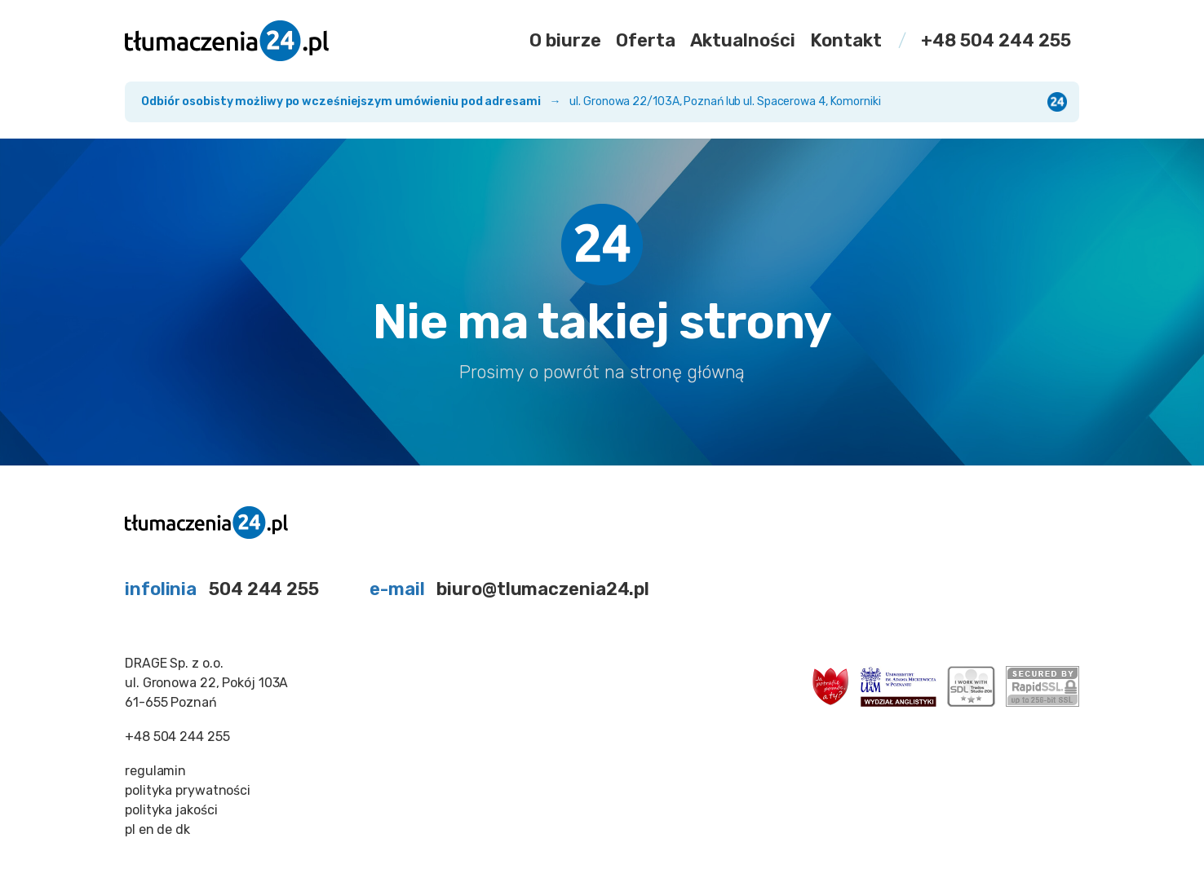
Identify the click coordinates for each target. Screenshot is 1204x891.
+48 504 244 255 (996, 40)
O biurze (565, 40)
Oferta (645, 40)
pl (130, 829)
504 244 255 (264, 589)
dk (182, 829)
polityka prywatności (187, 790)
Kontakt (846, 40)
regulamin (155, 771)
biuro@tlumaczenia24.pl (542, 589)
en (146, 829)
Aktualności (742, 40)
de (164, 829)
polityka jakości (171, 810)
